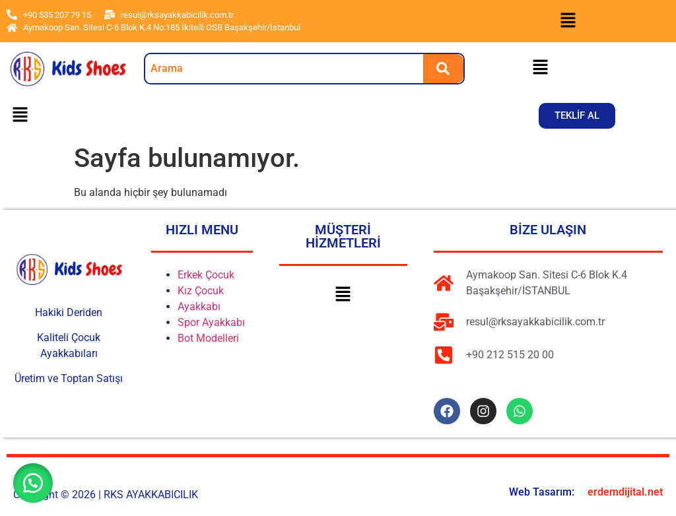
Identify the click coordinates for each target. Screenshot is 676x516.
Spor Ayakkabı (211, 322)
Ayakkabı (199, 306)
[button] (568, 21)
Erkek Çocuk (206, 275)
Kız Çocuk (201, 290)
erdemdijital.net (625, 492)
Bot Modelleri (208, 338)
